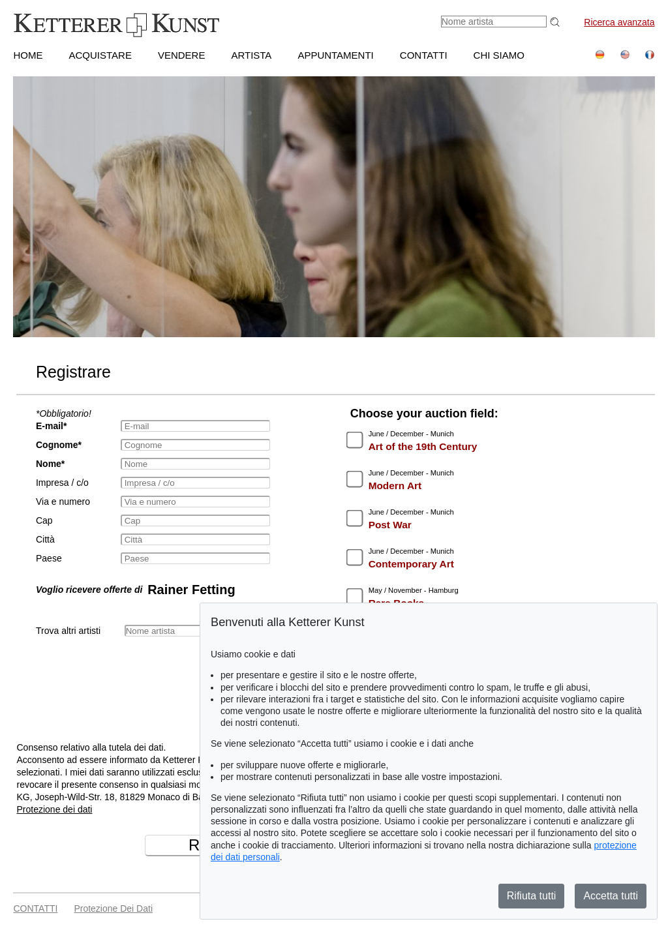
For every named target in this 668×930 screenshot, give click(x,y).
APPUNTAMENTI (335, 55)
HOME (27, 55)
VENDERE (181, 55)
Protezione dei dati (54, 809)
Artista (251, 55)
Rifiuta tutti (531, 895)
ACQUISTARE (99, 55)
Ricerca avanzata (619, 22)
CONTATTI (424, 55)
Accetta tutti (610, 895)
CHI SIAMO (499, 55)
